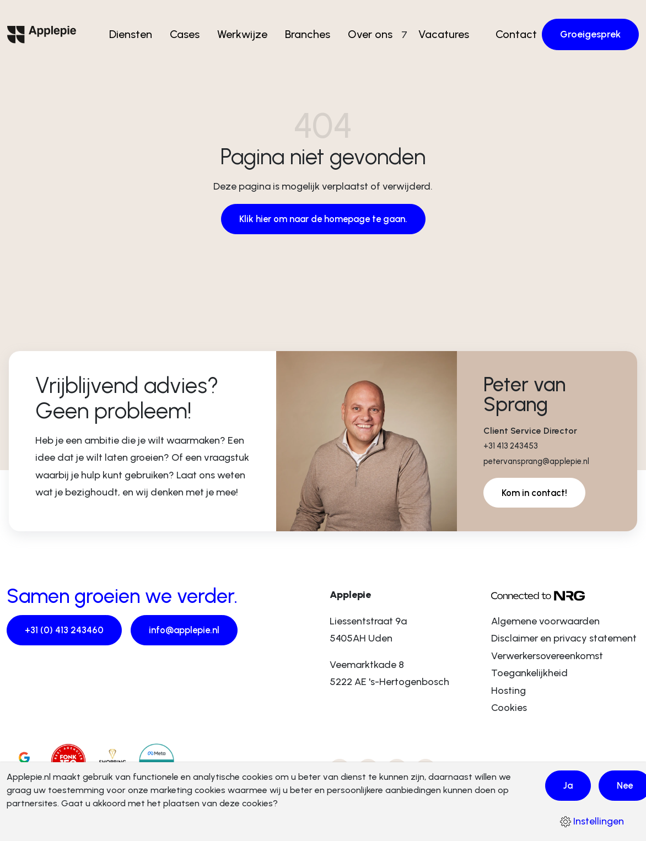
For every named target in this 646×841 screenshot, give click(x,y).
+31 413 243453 (512, 446)
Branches (312, 28)
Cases (189, 28)
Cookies (509, 709)
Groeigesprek (590, 28)
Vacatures (439, 28)
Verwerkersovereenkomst (547, 657)
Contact (512, 28)
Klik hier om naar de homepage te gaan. (323, 219)
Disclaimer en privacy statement (564, 639)
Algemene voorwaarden (545, 622)
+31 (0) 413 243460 (65, 632)
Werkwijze (247, 28)
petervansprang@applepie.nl (541, 461)
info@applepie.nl (188, 632)
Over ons (374, 28)
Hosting (508, 692)
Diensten (135, 28)
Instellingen (592, 821)
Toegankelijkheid (529, 674)
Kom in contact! (537, 494)
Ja (568, 785)
